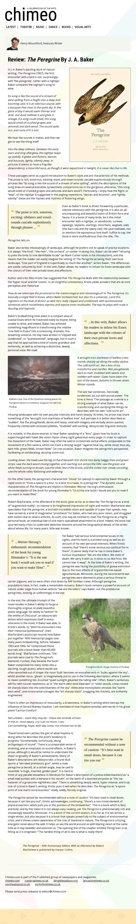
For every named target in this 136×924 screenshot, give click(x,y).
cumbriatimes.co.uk (36, 880)
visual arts (83, 27)
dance (53, 27)
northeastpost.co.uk (17, 884)
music (40, 27)
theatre (26, 27)
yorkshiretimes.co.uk (47, 884)
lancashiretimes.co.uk (96, 880)
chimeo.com (12, 880)
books (66, 27)
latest (11, 27)
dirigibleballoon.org (66, 880)
